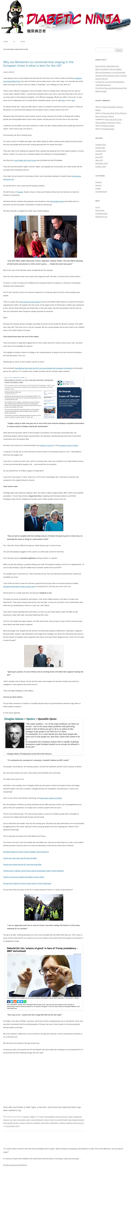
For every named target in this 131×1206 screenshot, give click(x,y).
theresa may (79, 1123)
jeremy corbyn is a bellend (29, 1123)
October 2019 (100, 151)
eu (11, 1120)
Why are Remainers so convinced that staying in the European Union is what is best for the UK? (38, 63)
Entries (99, 210)
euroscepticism (37, 1120)
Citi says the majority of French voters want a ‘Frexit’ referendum (27, 883)
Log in (97, 207)
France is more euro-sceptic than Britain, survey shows (23, 877)
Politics (32, 1116)
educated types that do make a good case (19, 586)
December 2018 (101, 163)
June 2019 (99, 157)
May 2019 (99, 160)
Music (23, 41)
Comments (101, 213)
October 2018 (100, 166)
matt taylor (54, 1123)
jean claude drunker (76, 1120)
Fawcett (20, 192)
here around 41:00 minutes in (31, 302)
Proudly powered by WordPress (15, 1165)
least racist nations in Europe (51, 798)
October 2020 (100, 144)
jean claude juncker (11, 1123)
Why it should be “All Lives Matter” (108, 69)
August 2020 (100, 147)
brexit (70, 1116)
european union (23, 1120)
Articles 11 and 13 (46, 445)
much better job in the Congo (25, 160)
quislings (69, 1123)
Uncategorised (101, 191)
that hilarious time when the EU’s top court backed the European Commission (44, 368)
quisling (62, 1123)
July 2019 (98, 154)
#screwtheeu (50, 1116)
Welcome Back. (109, 125)
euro (15, 1120)
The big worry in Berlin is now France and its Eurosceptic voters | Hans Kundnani (33, 871)
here (63, 100)
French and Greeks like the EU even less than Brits (22, 864)
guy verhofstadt (61, 1120)
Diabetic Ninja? (108, 129)
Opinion (26, 1116)
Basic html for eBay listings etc (107, 66)
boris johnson (61, 1116)
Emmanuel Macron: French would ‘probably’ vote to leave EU (26, 852)
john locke (45, 1123)
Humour (98, 182)
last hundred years (57, 201)
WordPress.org (101, 216)
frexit (52, 1120)
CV (14, 41)
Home (5, 41)
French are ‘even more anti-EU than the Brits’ (20, 858)
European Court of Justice (68, 445)
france (46, 1120)
